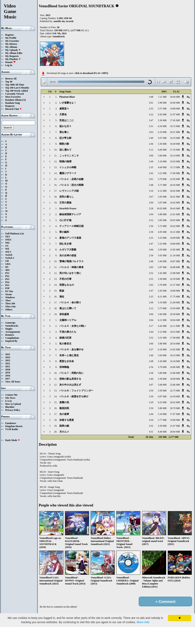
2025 (7, 354)
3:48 (151, 96)
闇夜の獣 (64, 143)
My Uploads (13, 50)
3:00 (151, 155)
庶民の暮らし (66, 196)
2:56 (151, 226)
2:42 (151, 173)
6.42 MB (162, 326)
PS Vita (9, 291)
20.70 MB (175, 408)
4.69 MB (162, 167)
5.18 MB (162, 161)
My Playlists (13, 59)
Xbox (8, 300)
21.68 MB (175, 302)
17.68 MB (175, 337)
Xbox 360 (10, 303)
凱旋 (61, 290)
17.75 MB (175, 296)
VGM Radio (11, 429)
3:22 (151, 114)
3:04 (151, 202)
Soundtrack (58, 36)
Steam (8, 294)
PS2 (7, 276)
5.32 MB (162, 243)
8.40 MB (162, 431)
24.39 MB (175, 396)
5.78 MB (162, 284)
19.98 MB (175, 420)
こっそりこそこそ (69, 155)
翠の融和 (64, 232)
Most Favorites (13, 96)
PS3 (7, 279)
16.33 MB (175, 138)
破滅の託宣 (65, 337)
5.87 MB (162, 202)
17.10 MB (175, 149)
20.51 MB (175, 132)
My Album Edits (13, 53)
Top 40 (8, 81)
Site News (10, 397)
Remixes (9, 334)
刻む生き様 (65, 243)
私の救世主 (65, 343)
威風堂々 (64, 108)
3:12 (151, 149)
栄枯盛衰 (64, 314)
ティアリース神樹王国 (71, 226)
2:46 (151, 143)
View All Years (12, 381)
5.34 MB (162, 414)
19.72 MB (175, 126)
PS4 (7, 282)
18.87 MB (175, 261)
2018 (7, 375)
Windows (10, 297)
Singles (9, 328)
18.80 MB (175, 290)
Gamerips (10, 322)
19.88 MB (175, 108)
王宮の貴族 (65, 202)
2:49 (151, 302)
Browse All (10, 78)
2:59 (151, 408)
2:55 (151, 108)
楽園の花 (64, 402)
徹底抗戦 (64, 408)
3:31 (151, 126)
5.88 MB (162, 214)
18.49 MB (175, 143)
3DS (7, 270)
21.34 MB (175, 255)
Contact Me (11, 394)
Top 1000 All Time (14, 84)
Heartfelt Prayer (68, 208)
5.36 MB (162, 120)
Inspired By (11, 341)
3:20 (151, 402)
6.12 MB (162, 190)
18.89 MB (175, 243)
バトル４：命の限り (70, 302)
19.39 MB (175, 308)
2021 (7, 366)
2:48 (151, 185)
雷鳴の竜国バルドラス (71, 261)
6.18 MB (162, 349)
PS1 (7, 273)
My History (11, 44)
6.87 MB (162, 396)
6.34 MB (162, 126)
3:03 (151, 132)
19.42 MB (175, 202)
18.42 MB (175, 226)
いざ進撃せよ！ (67, 102)
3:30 (151, 396)
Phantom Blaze (67, 96)
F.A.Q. (8, 400)
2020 (7, 369)
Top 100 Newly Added (16, 90)
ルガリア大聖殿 (67, 249)
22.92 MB (175, 179)
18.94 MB (175, 320)
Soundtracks (11, 325)
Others (8, 309)
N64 (7, 242)
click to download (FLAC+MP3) (91, 73)
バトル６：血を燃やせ (71, 349)
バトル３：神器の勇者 (71, 267)
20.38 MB (175, 314)
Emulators (10, 423)
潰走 (61, 296)
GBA (7, 264)
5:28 (151, 208)
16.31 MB (175, 232)
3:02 (151, 284)
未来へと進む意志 (69, 355)
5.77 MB (162, 420)
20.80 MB (175, 267)
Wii (7, 248)
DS (6, 267)
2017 (7, 378)
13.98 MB (175, 273)
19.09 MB (175, 237)
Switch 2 (9, 257)
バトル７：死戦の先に (71, 373)
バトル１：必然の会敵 (71, 179)
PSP (7, 288)
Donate (10, 62)
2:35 (151, 167)
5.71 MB (162, 185)
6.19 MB (162, 132)
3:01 (151, 102)
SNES (8, 239)
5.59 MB (162, 249)
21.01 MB (175, 214)
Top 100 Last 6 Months (17, 87)
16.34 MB (175, 361)
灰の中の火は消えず (70, 384)
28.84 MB (175, 431)
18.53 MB (175, 331)
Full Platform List (14, 233)
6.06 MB (162, 149)
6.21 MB (162, 296)
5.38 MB (162, 279)
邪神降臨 (64, 367)
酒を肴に (64, 132)
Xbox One (10, 306)
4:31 (151, 431)
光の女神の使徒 (67, 255)
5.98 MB (162, 102)
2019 (7, 372)
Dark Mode (12, 440)
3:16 (151, 190)
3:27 (151, 349)
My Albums (11, 47)
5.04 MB (162, 355)
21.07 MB (175, 114)
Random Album (13, 99)
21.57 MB (175, 284)
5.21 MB (162, 173)
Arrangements (12, 331)
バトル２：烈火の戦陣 (71, 185)
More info (143, 622)
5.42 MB (162, 273)
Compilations (12, 337)
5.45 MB (162, 290)
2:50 (151, 420)
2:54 (151, 367)
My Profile (10, 37)
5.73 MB (162, 308)
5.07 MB (162, 138)
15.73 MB (175, 167)
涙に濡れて (65, 149)
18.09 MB (175, 378)
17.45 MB (175, 120)
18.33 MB (175, 355)
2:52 (151, 220)
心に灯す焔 (65, 220)
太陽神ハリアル (67, 320)
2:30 (151, 232)
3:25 (151, 296)
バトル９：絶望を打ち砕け (73, 396)
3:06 (151, 249)
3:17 (151, 326)
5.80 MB (162, 373)
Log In (8, 65)
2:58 (151, 373)
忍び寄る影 (65, 138)
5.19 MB (162, 302)
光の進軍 (64, 414)
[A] (24, 99)
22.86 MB (175, 373)
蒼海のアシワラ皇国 (70, 237)
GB (7, 261)
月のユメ (64, 431)
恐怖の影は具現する (70, 378)
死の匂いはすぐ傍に (70, 273)
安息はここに (66, 120)
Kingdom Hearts (14, 426)
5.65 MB (162, 255)
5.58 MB (162, 390)
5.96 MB (162, 314)
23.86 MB (175, 384)
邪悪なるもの (66, 284)
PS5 (7, 285)
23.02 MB (175, 349)
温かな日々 (65, 126)
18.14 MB (175, 155)
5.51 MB (162, 337)
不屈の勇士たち (67, 331)
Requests (10, 106)
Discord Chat (13, 109)
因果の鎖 (64, 425)
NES (7, 236)
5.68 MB (162, 155)
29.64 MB (175, 96)
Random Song (12, 102)
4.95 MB (162, 232)
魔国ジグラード (67, 173)
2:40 (151, 138)
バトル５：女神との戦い (72, 326)
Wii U (8, 251)
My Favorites (12, 41)
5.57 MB (162, 108)
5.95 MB (162, 196)
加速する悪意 (66, 420)
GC (7, 245)
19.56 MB (175, 161)
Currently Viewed (14, 93)
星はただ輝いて (67, 308)
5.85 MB (162, 220)
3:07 (151, 196)
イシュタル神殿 (67, 167)
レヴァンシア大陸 (69, 190)
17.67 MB (175, 414)
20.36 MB (175, 185)
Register (9, 34)
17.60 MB (175, 173)
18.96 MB (175, 367)
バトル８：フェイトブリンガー (76, 390)
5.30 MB (162, 143)
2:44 (151, 331)
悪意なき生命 (66, 361)
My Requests (12, 56)
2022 (7, 363)
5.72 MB (162, 226)
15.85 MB (175, 249)
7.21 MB (162, 96)
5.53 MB (162, 237)
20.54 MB (175, 343)
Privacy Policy (12, 410)
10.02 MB (162, 208)
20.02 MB (175, 190)
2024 (7, 357)
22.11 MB (175, 326)
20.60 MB (175, 102)
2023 (7, 360)
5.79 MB (162, 179)
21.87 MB (175, 425)
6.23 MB (162, 402)
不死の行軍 (65, 279)
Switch (8, 254)
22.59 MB (175, 279)
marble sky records (63, 21)
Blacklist (9, 407)
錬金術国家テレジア (70, 214)
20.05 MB (175, 220)
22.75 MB (175, 390)
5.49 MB (162, 261)
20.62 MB (175, 402)
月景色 (63, 114)
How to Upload (13, 404)
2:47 (151, 120)
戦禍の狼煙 (65, 161)
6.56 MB (162, 114)
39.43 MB (175, 208)
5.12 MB (162, 331)
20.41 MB (175, 196)
